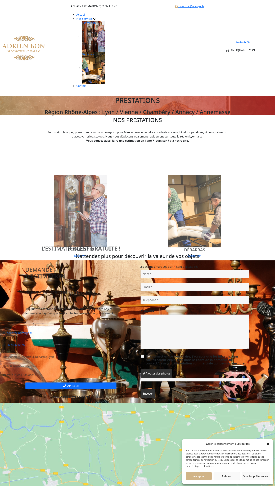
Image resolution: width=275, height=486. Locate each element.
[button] (268, 443)
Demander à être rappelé (71, 397)
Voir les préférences (256, 476)
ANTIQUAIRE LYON (240, 50)
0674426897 (241, 42)
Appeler (71, 386)
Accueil (80, 14)
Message (147, 310)
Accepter (198, 476)
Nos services (88, 19)
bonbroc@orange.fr (189, 6)
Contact (81, 86)
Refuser (226, 476)
